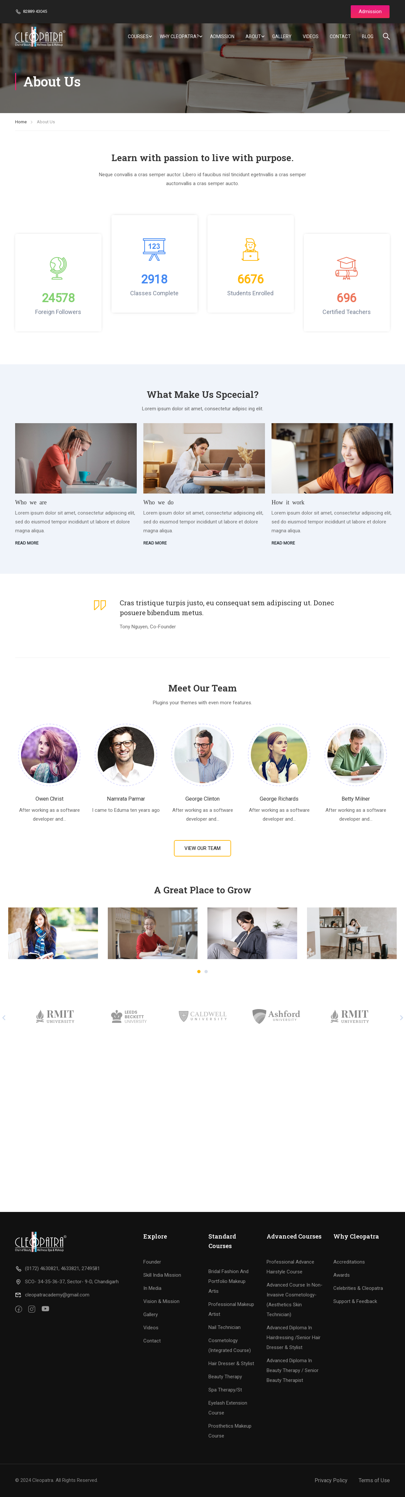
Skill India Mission (162, 1275)
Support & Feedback (355, 1301)
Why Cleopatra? (179, 36)
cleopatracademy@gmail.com (52, 1295)
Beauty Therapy (225, 1377)
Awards (341, 1275)
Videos (311, 36)
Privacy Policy (331, 1480)
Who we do (158, 502)
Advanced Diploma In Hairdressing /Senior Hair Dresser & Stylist (294, 1337)
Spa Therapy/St (225, 1390)
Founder (152, 1262)
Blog (367, 36)
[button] (199, 971)
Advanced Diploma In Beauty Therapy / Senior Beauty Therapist (293, 1370)
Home (21, 121)
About (253, 36)
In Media (152, 1288)
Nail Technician (224, 1327)
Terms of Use (374, 1480)
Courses (138, 36)
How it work (288, 502)
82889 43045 (31, 11)
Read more (26, 543)
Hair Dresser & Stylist (231, 1363)
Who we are (31, 502)
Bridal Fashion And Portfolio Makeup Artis (228, 1281)
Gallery (282, 36)
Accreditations (349, 1262)
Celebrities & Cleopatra (358, 1288)
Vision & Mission (161, 1301)
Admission (222, 36)
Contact (340, 36)
